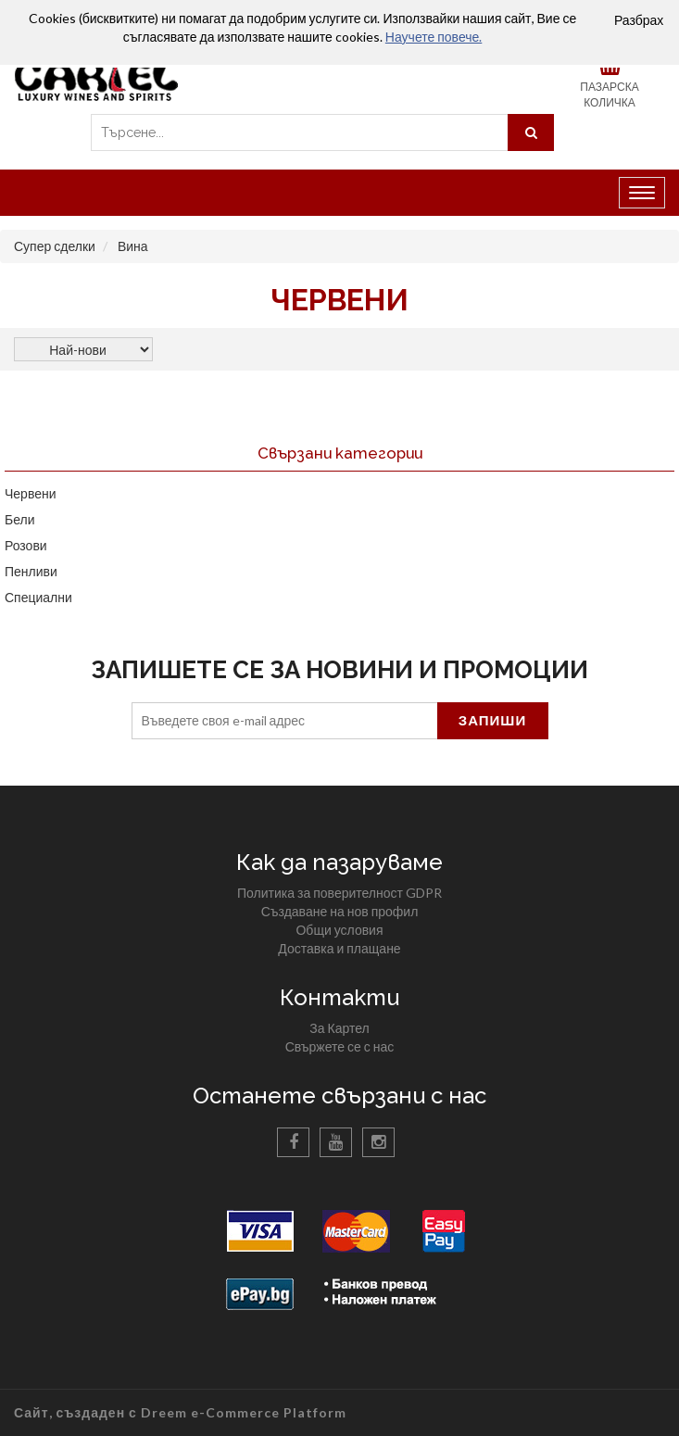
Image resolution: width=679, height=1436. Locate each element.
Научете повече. (433, 36)
